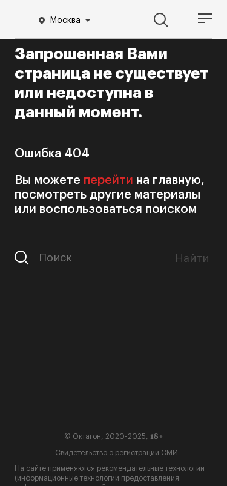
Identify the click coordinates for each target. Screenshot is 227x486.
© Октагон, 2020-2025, (113, 436)
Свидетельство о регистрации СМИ (116, 452)
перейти (108, 180)
